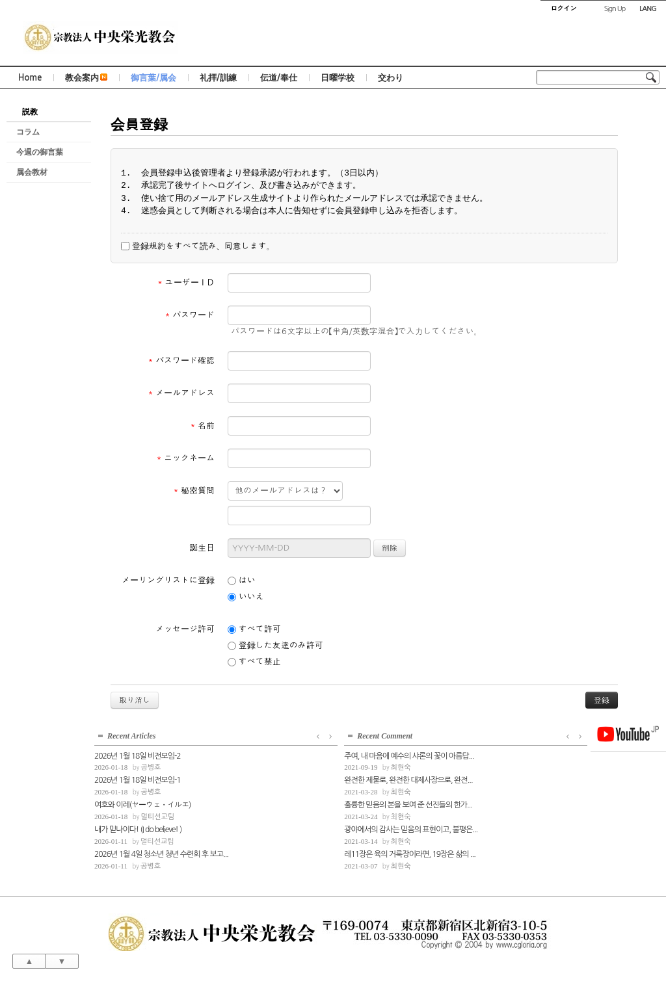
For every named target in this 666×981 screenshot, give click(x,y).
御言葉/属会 (153, 77)
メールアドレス (181, 393)
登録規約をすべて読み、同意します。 (197, 246)
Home (30, 77)
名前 (202, 425)
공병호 (150, 766)
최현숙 (287, 766)
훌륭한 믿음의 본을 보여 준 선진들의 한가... (295, 803)
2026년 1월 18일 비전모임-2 (137, 754)
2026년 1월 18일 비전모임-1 (137, 779)
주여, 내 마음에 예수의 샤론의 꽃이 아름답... (295, 754)
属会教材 (31, 172)
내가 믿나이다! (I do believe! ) (137, 827)
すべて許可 (254, 629)
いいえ (246, 596)
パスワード (190, 315)
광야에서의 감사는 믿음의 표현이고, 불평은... (296, 827)
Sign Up (615, 8)
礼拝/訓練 (218, 77)
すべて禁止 (254, 661)
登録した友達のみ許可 (275, 645)
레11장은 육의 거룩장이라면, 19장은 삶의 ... (296, 852)
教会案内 (86, 77)
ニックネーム (185, 458)
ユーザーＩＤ (186, 282)
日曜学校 (337, 77)
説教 (30, 112)
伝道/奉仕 (278, 77)
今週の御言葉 (39, 152)
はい (242, 580)
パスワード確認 (181, 360)
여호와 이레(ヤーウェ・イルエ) (142, 803)
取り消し (134, 700)
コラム (28, 132)
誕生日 (202, 547)
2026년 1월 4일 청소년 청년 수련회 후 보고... (159, 852)
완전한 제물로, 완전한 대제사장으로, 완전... (295, 779)
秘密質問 (194, 490)
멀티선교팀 (157, 814)
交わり (390, 77)
